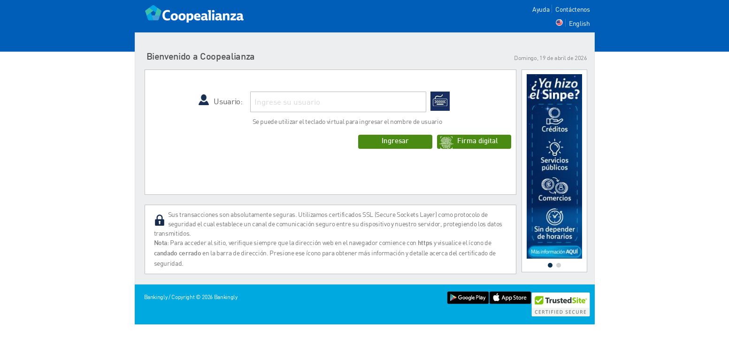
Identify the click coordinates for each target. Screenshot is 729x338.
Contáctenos (572, 9)
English (579, 23)
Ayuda (540, 9)
